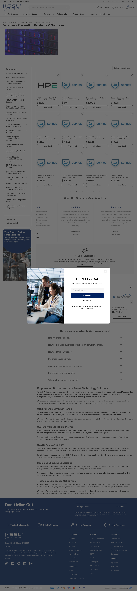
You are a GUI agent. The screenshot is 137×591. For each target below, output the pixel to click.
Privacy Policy (90, 308)
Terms (82, 308)
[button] (105, 271)
